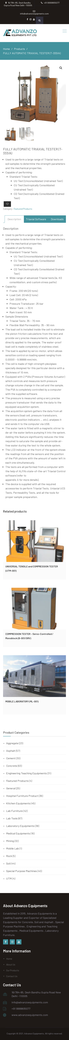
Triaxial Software (36, 219)
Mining (10, 841)
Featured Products (23, 208)
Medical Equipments (18, 833)
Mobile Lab (12, 848)
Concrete (11, 765)
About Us (10, 964)
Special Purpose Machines (21, 871)
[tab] (14, 219)
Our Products (12, 970)
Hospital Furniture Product (22, 795)
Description (14, 219)
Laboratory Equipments (20, 826)
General (10, 788)
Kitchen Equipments (18, 803)
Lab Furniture (14, 810)
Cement (10, 758)
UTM (9, 878)
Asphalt (10, 750)
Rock (9, 856)
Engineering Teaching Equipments (26, 773)
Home (9, 958)
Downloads (57, 219)
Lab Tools (11, 818)
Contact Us (11, 976)
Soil (8, 863)
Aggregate (12, 743)
